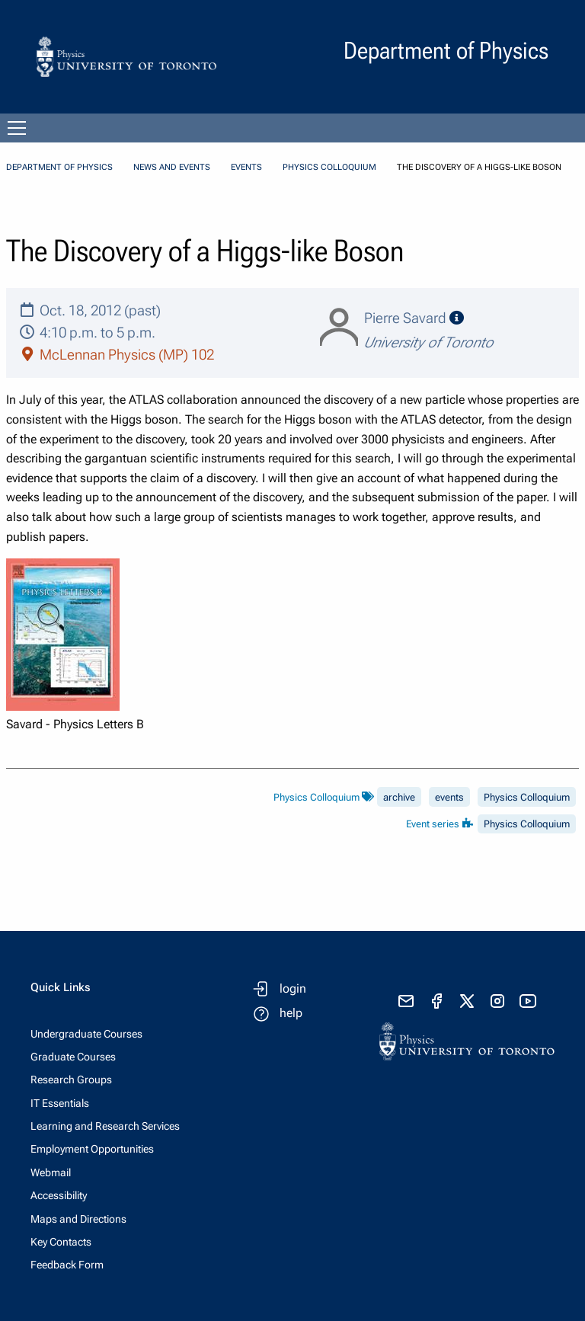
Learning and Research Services (105, 1126)
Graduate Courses (73, 1057)
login (293, 988)
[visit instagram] (497, 1001)
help (291, 1013)
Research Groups (71, 1079)
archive (399, 797)
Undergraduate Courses (86, 1034)
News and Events (171, 167)
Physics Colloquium (329, 167)
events (449, 797)
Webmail (50, 1172)
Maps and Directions (78, 1219)
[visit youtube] (528, 1001)
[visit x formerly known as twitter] (467, 1001)
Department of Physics (59, 167)
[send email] (406, 1001)
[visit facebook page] (436, 1001)
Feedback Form (67, 1265)
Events (246, 167)
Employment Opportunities (92, 1149)
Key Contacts (60, 1242)
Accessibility (58, 1195)
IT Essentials (59, 1103)
